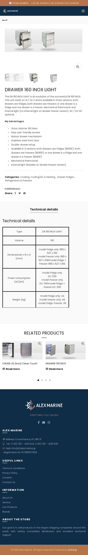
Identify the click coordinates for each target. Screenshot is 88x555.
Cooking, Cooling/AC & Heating (37, 177)
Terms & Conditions (13, 468)
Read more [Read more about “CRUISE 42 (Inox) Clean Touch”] (13, 369)
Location (7, 477)
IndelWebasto (12, 188)
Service (6, 502)
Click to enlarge (78, 67)
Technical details (44, 209)
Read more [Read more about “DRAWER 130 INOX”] (56, 369)
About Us (7, 497)
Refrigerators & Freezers (18, 180)
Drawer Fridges (65, 177)
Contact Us (8, 482)
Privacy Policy (10, 473)
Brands (6, 511)
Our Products (9, 507)
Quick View (39, 343)
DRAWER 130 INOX (56, 363)
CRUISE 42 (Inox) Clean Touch (19, 363)
